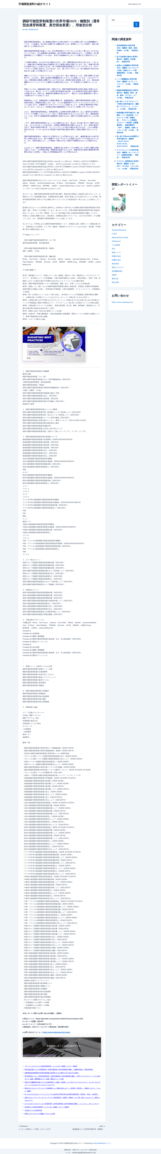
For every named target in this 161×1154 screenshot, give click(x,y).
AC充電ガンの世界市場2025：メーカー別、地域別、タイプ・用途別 (47, 1107)
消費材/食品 (116, 256)
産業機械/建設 (117, 271)
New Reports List (134, 4)
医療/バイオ (116, 252)
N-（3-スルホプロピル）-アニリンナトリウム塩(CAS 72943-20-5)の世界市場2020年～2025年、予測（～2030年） (62, 1094)
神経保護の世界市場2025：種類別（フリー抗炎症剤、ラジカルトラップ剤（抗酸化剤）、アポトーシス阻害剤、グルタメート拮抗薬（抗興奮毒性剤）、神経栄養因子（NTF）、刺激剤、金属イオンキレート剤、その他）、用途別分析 (128, 123)
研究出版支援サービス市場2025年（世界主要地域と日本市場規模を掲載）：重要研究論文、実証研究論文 (59, 1069)
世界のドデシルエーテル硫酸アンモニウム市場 (40, 1114)
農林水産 (115, 279)
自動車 (114, 275)
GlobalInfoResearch (119, 230)
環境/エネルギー (118, 267)
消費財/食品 (116, 260)
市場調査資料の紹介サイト (34, 4)
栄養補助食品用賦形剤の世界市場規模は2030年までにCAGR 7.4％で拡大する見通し (52, 1073)
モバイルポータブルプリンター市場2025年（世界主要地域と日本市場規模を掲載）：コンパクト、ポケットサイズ (62, 1104)
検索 (113, 20)
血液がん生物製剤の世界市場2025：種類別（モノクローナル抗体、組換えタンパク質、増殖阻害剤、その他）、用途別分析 (128, 70)
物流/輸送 (115, 264)
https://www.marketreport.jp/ (122, 302)
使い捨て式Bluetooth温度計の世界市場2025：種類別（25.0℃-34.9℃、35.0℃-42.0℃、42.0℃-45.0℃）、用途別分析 (128, 141)
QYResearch (116, 241)
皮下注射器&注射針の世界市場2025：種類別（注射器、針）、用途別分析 (127, 59)
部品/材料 (115, 282)
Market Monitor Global (120, 238)
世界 (113, 249)
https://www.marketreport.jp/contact (56, 1032)
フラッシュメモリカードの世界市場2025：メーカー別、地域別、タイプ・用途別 (51, 1066)
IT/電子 (114, 234)
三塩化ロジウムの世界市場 (33, 1110)
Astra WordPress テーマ (102, 1143)
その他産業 (116, 245)
